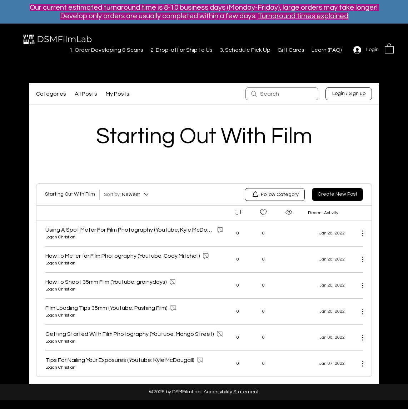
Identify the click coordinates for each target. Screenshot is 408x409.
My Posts (117, 94)
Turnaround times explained (303, 16)
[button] (389, 48)
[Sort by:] (127, 194)
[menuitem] (275, 194)
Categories (51, 94)
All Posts (86, 94)
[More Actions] (359, 233)
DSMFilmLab (64, 39)
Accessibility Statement (231, 391)
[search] (281, 93)
